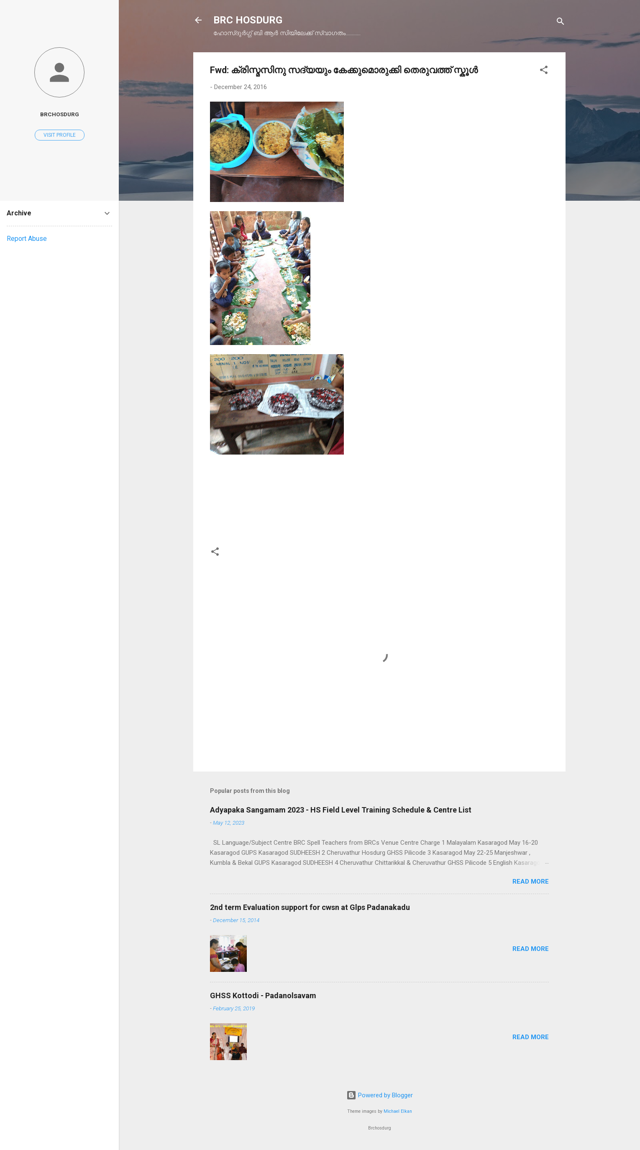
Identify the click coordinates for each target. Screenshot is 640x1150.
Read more (530, 881)
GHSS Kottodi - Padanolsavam (263, 995)
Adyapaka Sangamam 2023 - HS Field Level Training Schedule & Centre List (340, 809)
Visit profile (60, 135)
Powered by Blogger (379, 1095)
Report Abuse (27, 239)
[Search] (561, 23)
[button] (544, 71)
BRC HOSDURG (247, 20)
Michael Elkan (398, 1111)
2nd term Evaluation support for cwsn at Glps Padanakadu (310, 907)
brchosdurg (59, 114)
